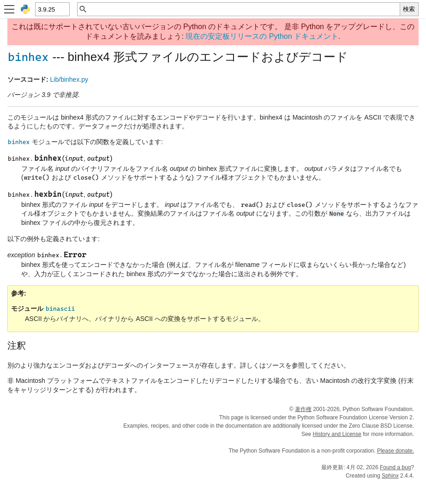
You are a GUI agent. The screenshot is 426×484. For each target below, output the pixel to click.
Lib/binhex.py (69, 79)
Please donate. (395, 451)
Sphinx (390, 475)
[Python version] (52, 9)
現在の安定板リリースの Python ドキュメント (262, 36)
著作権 (303, 409)
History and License (337, 434)
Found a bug (395, 467)
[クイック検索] (244, 9)
